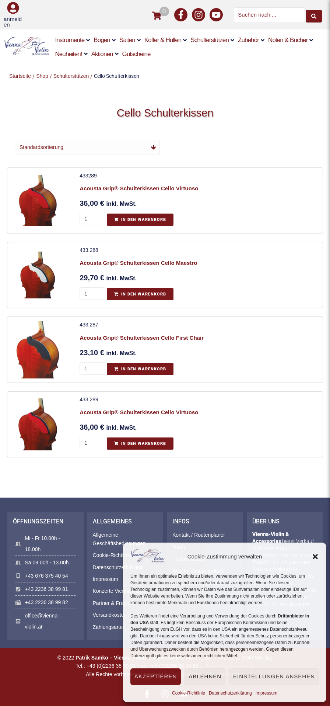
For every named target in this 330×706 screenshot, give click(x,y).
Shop (42, 76)
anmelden (13, 22)
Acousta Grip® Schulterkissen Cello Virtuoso (140, 188)
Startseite (20, 76)
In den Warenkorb (144, 219)
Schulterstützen (71, 76)
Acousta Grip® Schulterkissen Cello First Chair (142, 337)
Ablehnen (205, 676)
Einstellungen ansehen (274, 676)
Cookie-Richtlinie (188, 693)
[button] (315, 556)
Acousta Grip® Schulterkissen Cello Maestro (139, 262)
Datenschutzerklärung (230, 693)
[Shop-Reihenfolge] (87, 147)
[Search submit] (314, 14)
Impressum (266, 693)
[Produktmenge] (93, 219)
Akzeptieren (155, 676)
